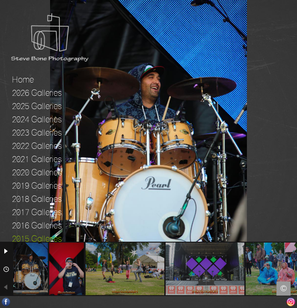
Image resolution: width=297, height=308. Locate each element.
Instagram (290, 301)
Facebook (6, 301)
